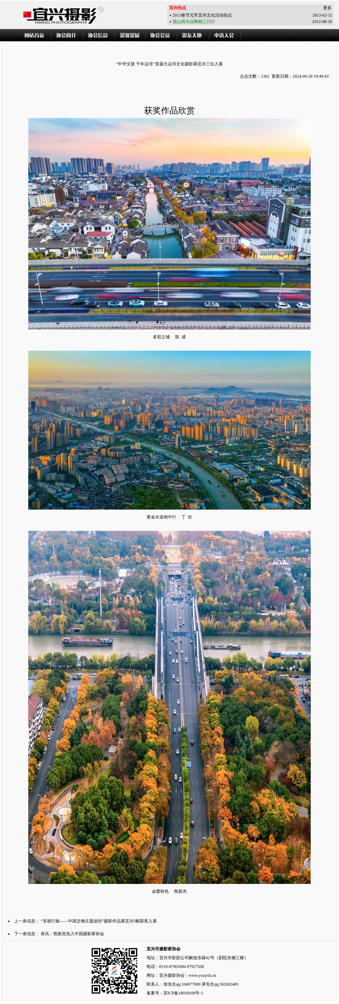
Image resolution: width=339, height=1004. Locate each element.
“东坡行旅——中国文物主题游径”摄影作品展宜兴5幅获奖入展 (99, 921)
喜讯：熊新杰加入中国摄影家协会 (72, 933)
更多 (327, 7)
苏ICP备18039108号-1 (183, 993)
